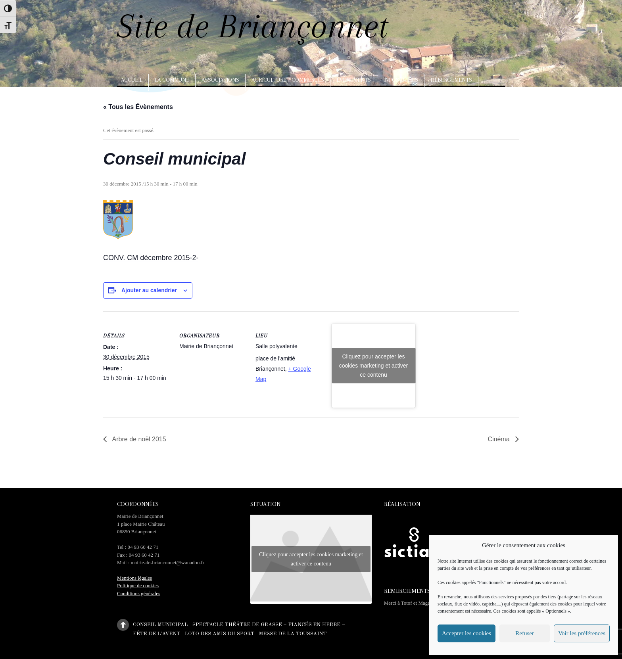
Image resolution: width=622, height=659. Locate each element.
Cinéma (499, 439)
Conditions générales (138, 593)
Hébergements (451, 80)
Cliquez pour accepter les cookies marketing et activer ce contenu (373, 365)
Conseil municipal (160, 624)
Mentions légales (134, 578)
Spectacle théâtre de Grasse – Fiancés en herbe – (268, 624)
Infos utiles (400, 80)
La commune (172, 80)
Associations (220, 80)
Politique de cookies (138, 585)
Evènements (353, 80)
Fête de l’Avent (156, 633)
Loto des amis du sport (220, 633)
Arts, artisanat (144, 97)
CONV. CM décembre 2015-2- (150, 258)
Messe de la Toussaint (292, 633)
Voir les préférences (581, 633)
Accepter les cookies (466, 633)
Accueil (131, 80)
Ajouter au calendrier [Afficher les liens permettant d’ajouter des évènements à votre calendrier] (149, 290)
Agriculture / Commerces (287, 80)
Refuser (524, 633)
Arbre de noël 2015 (138, 439)
